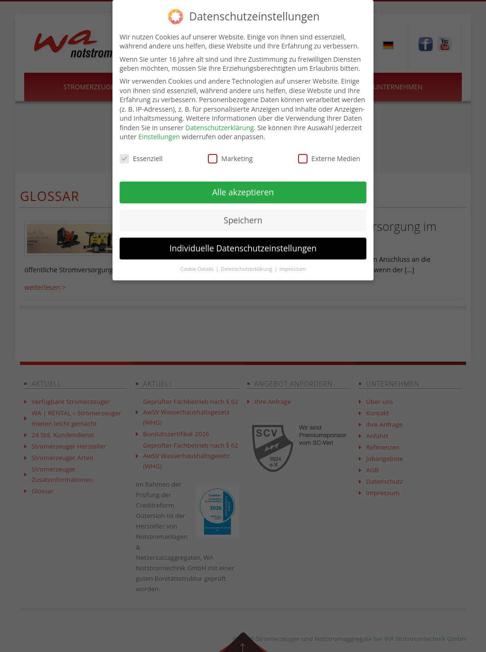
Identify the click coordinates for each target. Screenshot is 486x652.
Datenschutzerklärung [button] (247, 269)
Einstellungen (159, 136)
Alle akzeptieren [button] (243, 192)
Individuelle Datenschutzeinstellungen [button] (243, 248)
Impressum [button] (293, 269)
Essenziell (141, 158)
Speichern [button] (243, 220)
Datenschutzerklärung (220, 127)
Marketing (230, 158)
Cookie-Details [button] (197, 269)
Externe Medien (329, 158)
